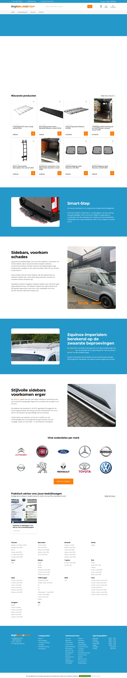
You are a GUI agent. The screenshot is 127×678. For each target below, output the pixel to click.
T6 (38, 587)
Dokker (93, 545)
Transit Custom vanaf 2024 (99, 592)
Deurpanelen (42, 649)
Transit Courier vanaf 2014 (98, 583)
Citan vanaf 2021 (43, 554)
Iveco (13, 560)
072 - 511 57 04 (17, 642)
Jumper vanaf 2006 (17, 557)
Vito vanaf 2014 (42, 547)
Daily (12, 563)
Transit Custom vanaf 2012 (99, 585)
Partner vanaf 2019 (16, 610)
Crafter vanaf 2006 (43, 594)
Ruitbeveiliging (82, 644)
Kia (39, 602)
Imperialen (41, 644)
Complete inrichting (44, 642)
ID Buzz (40, 599)
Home (13, 12)
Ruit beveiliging (42, 640)
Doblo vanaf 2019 (96, 574)
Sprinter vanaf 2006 (43, 550)
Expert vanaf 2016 (16, 612)
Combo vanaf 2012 (16, 580)
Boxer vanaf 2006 (16, 614)
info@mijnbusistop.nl (18, 643)
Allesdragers (81, 642)
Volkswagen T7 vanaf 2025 (45, 592)
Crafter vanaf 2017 (43, 597)
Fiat (92, 560)
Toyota (67, 560)
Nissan (40, 560)
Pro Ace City (68, 565)
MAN (66, 578)
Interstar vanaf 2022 (44, 574)
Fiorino (93, 563)
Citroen (14, 542)
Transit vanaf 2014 (96, 587)
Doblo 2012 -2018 (96, 565)
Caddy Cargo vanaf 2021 (45, 583)
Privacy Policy (69, 644)
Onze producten (22, 12)
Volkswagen (42, 578)
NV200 (39, 563)
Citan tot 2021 (42, 545)
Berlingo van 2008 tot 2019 (18, 545)
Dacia (93, 542)
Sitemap (67, 659)
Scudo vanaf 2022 (96, 572)
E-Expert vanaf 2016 (17, 617)
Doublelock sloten (83, 647)
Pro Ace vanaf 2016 (69, 563)
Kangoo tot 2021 (69, 545)
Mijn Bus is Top (69, 651)
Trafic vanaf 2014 (69, 550)
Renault (67, 542)
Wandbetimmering (43, 647)
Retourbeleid (69, 649)
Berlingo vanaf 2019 (16, 547)
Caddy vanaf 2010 (43, 580)
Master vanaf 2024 (69, 554)
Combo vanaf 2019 (16, 583)
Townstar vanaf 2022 (44, 572)
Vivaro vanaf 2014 (16, 585)
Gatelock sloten (82, 655)
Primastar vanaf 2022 (44, 570)
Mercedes (41, 542)
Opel (13, 578)
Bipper (13, 605)
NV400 (40, 567)
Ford (93, 578)
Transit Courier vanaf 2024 (99, 590)
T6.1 (39, 590)
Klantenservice (69, 657)
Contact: (108, 1)
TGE (65, 580)
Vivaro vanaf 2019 (16, 587)
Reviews (80, 657)
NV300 (40, 565)
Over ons (32, 12)
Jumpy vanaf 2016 (16, 552)
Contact (41, 12)
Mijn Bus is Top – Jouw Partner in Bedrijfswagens (82, 661)
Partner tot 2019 (16, 607)
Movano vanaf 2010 (16, 590)
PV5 (39, 605)
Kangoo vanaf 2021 (69, 557)
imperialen (71, 350)
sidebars (16, 399)
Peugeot (14, 602)
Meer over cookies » (96, 676)
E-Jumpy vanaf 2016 (17, 554)
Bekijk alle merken (63, 481)
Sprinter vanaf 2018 (43, 552)
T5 (38, 585)
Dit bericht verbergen (85, 676)
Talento (93, 567)
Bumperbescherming (84, 653)
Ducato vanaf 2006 (96, 570)
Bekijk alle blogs (110, 496)
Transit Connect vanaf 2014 (99, 580)
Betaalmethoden (70, 647)
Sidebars (80, 638)
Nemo (13, 550)
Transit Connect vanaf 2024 (99, 594)
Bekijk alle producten (107, 96)
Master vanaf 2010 (69, 547)
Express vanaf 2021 (69, 552)
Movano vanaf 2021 (16, 592)
